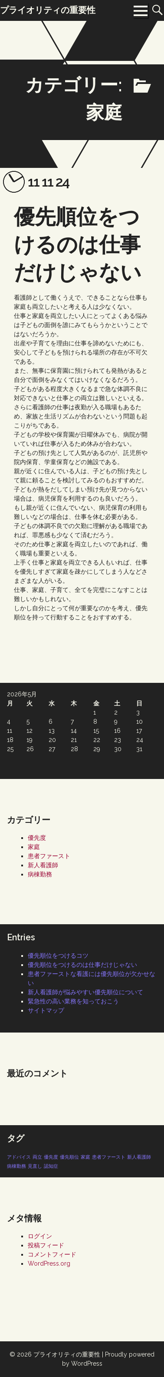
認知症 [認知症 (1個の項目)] (51, 1166)
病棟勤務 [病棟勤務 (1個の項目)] (16, 1166)
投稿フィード (46, 1245)
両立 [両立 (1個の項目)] (37, 1157)
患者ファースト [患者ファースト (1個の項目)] (108, 1157)
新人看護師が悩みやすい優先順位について (85, 992)
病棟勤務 (40, 874)
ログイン (40, 1236)
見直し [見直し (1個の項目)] (35, 1166)
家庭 (34, 846)
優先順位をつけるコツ (58, 955)
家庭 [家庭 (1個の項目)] (85, 1157)
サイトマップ (46, 1010)
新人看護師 (43, 865)
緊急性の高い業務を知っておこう (73, 1001)
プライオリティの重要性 (66, 1354)
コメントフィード (52, 1254)
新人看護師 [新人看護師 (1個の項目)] (139, 1157)
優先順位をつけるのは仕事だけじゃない (77, 244)
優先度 (37, 837)
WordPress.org (49, 1263)
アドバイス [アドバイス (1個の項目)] (19, 1157)
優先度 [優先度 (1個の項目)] (51, 1157)
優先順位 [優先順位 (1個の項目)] (69, 1157)
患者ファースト (49, 855)
